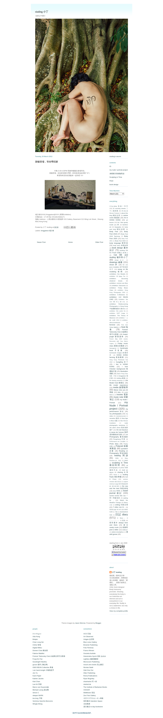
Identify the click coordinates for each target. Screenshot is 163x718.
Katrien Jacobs (38, 679)
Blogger (98, 623)
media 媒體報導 (120, 387)
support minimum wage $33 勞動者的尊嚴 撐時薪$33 (119, 484)
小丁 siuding (117, 572)
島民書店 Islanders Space (92, 701)
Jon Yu (35, 673)
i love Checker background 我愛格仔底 (119, 369)
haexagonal (113, 348)
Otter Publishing (89, 673)
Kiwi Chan (36, 681)
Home (70, 242)
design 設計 (120, 260)
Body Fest (114, 231)
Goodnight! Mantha (40, 662)
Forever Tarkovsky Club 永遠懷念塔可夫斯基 (119, 332)
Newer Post (41, 242)
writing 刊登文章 (121, 505)
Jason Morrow (80, 623)
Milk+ (119, 392)
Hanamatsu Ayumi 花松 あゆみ (94, 656)
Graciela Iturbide (89, 653)
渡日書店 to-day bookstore (93, 707)
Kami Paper (37, 676)
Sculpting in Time (116, 177)
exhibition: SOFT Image (117, 313)
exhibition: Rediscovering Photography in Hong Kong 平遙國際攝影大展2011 (119, 306)
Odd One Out (88, 670)
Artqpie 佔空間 (88, 639)
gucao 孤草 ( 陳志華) (40, 665)
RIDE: (117, 458)
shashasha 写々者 (90, 681)
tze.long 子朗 (37, 698)
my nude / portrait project (119, 170)
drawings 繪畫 (116, 262)
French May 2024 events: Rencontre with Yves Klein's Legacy (119, 341)
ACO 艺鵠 (87, 634)
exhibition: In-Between (117, 294)
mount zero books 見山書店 (93, 665)
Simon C (116, 474)
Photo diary (114, 444)
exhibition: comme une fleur (119, 283)
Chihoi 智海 (37, 645)
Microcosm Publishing (91, 662)
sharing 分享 (122, 472)
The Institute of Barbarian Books (95, 687)
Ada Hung (36, 636)
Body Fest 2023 (120, 241)
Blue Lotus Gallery (90, 642)
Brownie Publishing (90, 645)
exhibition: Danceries (119, 285)
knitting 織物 (121, 378)
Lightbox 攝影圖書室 (90, 659)
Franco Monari (88, 650)
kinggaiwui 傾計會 (47, 231)
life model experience (119, 385)
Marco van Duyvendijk (41, 687)
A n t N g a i (37, 634)
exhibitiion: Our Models (117, 274)
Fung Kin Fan (38, 659)
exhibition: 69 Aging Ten (117, 276)
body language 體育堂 (119, 243)
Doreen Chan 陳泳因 (40, 650)
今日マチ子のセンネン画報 (93, 698)
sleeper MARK (38, 695)
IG (110, 166)
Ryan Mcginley (88, 679)
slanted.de (87, 684)
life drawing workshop (116, 380)
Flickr (111, 181)
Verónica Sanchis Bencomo (43, 701)
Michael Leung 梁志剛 (41, 690)
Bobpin (35, 639)
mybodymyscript (121, 416)
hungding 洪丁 (122, 362)
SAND (126, 460)
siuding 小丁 (41, 11)
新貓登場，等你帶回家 (46, 161)
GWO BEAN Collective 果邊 (43, 667)
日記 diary (121, 514)
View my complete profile (119, 611)
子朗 (116, 512)
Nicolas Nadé (88, 667)
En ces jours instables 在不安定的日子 (119, 267)
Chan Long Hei (38, 642)
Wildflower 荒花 (89, 693)
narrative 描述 (114, 418)
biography (118, 227)
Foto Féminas (88, 648)
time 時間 (116, 491)
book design (114, 184)
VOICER (86, 690)
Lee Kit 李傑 (37, 684)
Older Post (99, 242)
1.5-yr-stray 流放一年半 (119, 206)
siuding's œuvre (115, 156)
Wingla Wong (37, 704)
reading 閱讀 (121, 455)
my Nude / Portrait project (119, 405)
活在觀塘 (86, 704)
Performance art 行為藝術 (118, 441)
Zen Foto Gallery (89, 695)
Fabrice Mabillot (38, 653)
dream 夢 (114, 265)
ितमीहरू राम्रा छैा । (119, 507)
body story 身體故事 (120, 245)
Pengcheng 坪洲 (119, 439)
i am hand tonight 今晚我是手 (43, 670)
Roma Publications (90, 676)
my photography (116, 414)
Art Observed (88, 636)
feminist (112, 325)
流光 (124, 520)
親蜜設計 (125, 529)
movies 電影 (122, 394)
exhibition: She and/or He (118, 311)
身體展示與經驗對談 (117, 174)
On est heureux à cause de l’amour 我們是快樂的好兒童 (119, 432)
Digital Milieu (37, 648)
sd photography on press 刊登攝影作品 (119, 467)
